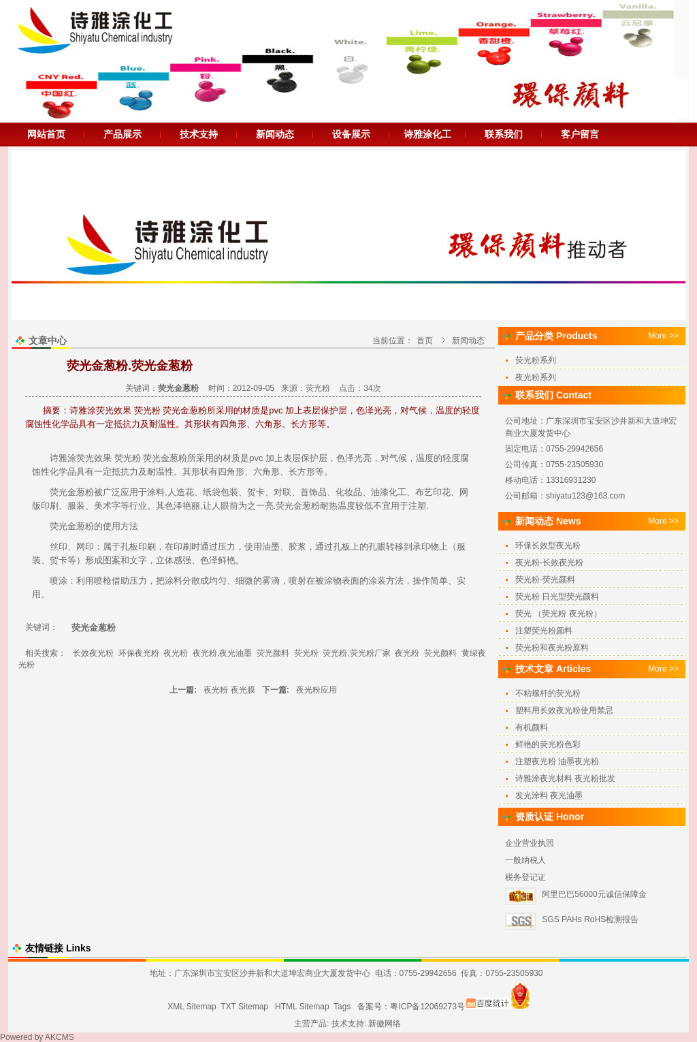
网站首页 (46, 134)
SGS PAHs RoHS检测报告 (590, 919)
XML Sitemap (191, 1006)
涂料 (156, 492)
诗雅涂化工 (427, 134)
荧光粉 (318, 388)
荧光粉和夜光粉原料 (552, 647)
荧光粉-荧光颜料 (545, 579)
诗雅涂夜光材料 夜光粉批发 (565, 778)
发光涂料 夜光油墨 (549, 795)
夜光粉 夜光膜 (229, 690)
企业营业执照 (529, 843)
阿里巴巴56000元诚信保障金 (594, 894)
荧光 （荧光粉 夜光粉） (558, 613)
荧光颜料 (273, 653)
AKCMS (59, 1037)
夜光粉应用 (316, 690)
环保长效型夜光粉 (548, 545)
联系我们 (504, 134)
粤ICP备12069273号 (427, 1006)
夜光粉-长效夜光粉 (549, 562)
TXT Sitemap (244, 1006)
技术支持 (199, 134)
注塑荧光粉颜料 (543, 630)
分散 (191, 580)
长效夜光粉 (93, 653)
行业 (138, 506)
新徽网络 (384, 1023)
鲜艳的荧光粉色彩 (548, 744)
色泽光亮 (354, 458)
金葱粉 (80, 526)
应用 (129, 492)
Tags (342, 1006)
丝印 (58, 546)
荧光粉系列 (535, 360)
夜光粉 (175, 653)
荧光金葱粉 (164, 458)
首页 (425, 340)
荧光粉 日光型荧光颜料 (557, 596)
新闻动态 (275, 134)
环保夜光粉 (138, 653)
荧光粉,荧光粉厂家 (356, 653)
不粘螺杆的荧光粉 (548, 693)
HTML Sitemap (302, 1006)
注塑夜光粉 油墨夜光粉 (557, 761)
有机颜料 (531, 727)
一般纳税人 (525, 860)
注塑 (417, 506)
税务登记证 (525, 877)
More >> (663, 336)
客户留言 (580, 134)
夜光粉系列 (535, 377)
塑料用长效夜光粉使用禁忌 (564, 710)
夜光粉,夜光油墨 (222, 653)
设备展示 (351, 134)
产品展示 (122, 134)
